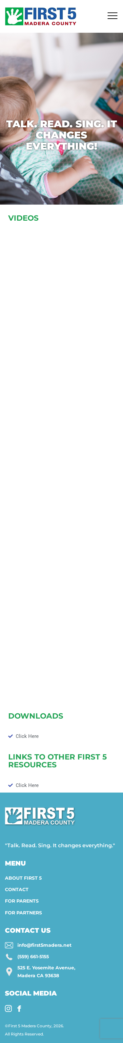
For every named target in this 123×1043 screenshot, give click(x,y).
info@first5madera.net (44, 945)
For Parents (22, 901)
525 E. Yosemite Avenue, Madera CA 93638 (46, 972)
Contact (17, 889)
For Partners (23, 913)
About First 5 (23, 878)
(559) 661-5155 (33, 957)
